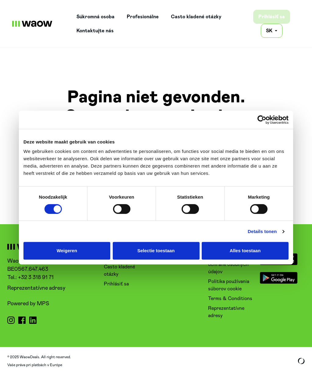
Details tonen (262, 231)
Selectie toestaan (156, 250)
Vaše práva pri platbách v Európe (34, 365)
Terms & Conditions (230, 298)
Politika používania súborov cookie (228, 285)
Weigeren (67, 250)
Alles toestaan (245, 250)
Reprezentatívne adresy (36, 288)
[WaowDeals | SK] (32, 24)
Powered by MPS (28, 303)
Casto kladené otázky (196, 16)
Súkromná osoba (95, 16)
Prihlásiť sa (271, 16)
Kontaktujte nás (95, 30)
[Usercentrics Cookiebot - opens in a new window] (262, 119)
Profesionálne (143, 16)
